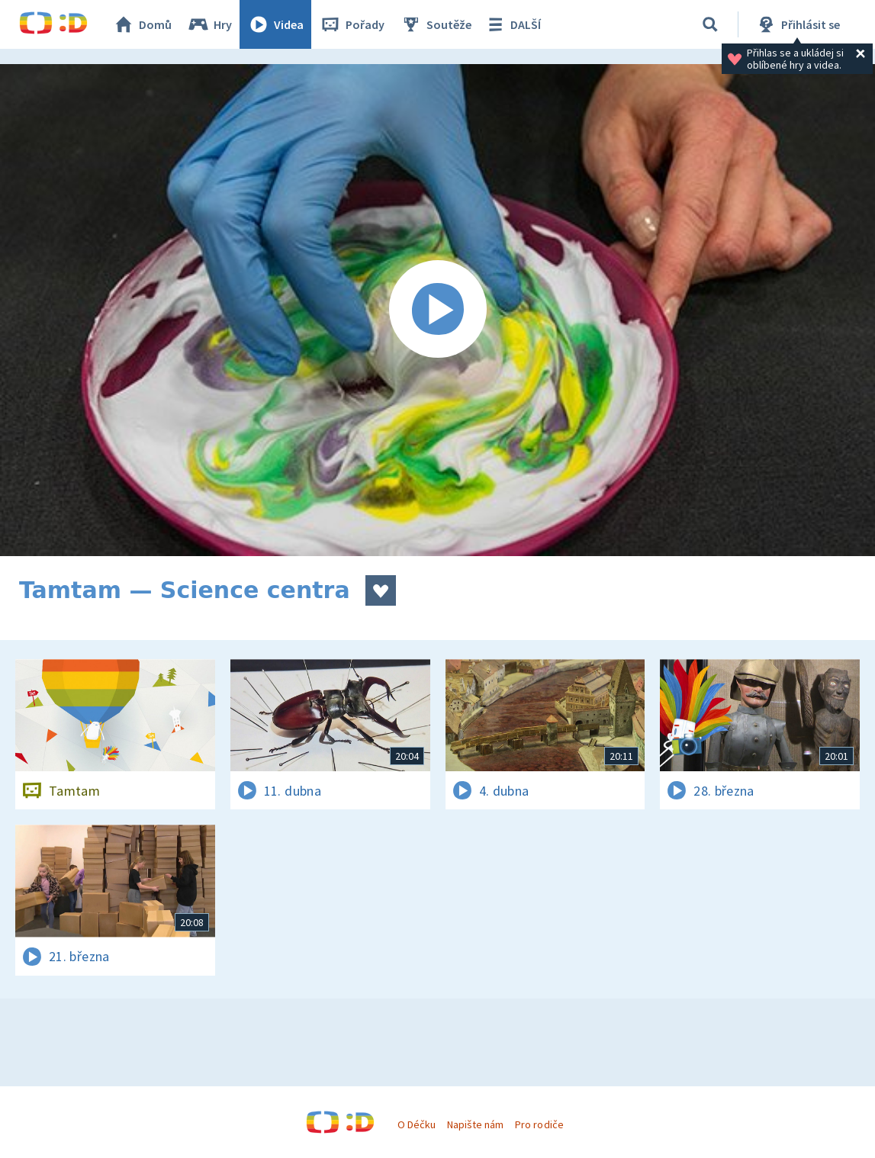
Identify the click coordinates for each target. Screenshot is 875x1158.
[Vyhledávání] (710, 24)
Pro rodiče (539, 1124)
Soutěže (435, 24)
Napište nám (475, 1124)
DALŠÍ (512, 24)
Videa (275, 24)
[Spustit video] (437, 310)
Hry (209, 24)
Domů (142, 24)
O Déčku (416, 1124)
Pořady (351, 24)
